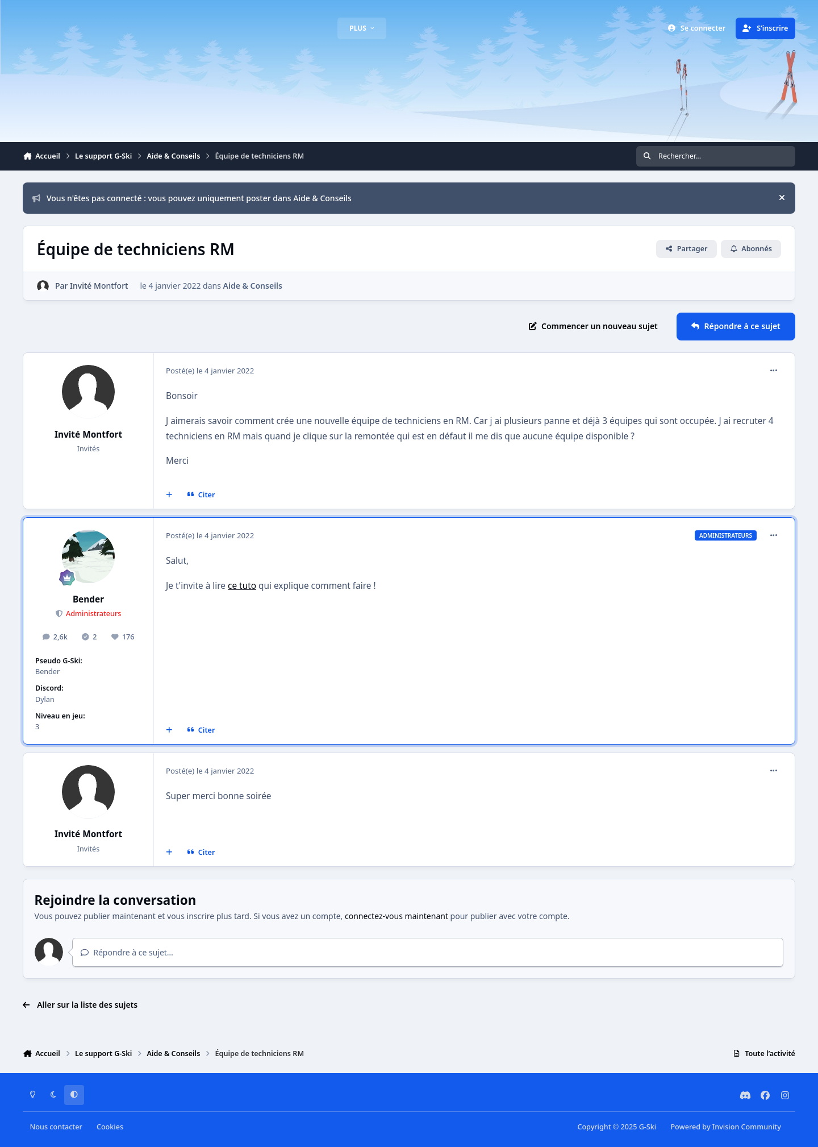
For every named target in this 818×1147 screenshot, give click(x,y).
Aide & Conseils (252, 285)
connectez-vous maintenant (396, 916)
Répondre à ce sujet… (127, 952)
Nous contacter (56, 1127)
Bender (88, 599)
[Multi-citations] (169, 495)
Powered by (725, 1127)
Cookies (110, 1127)
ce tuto (242, 586)
